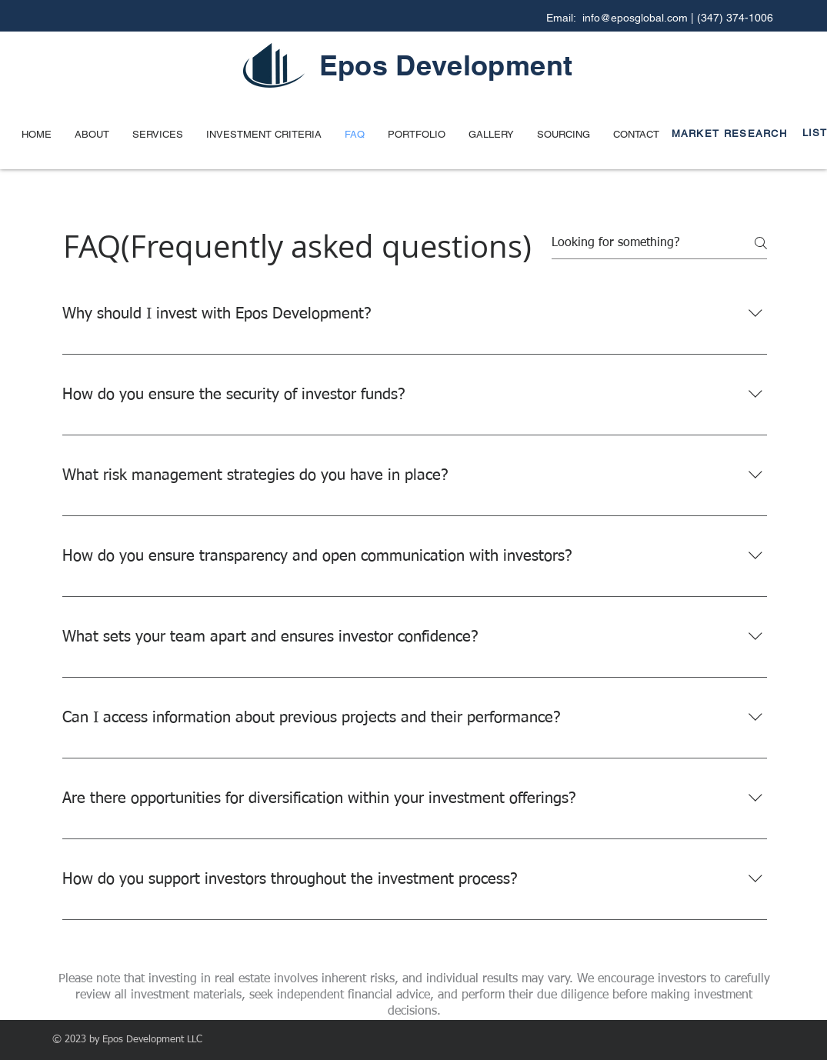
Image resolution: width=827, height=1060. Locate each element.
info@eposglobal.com (635, 18)
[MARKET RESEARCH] (735, 133)
